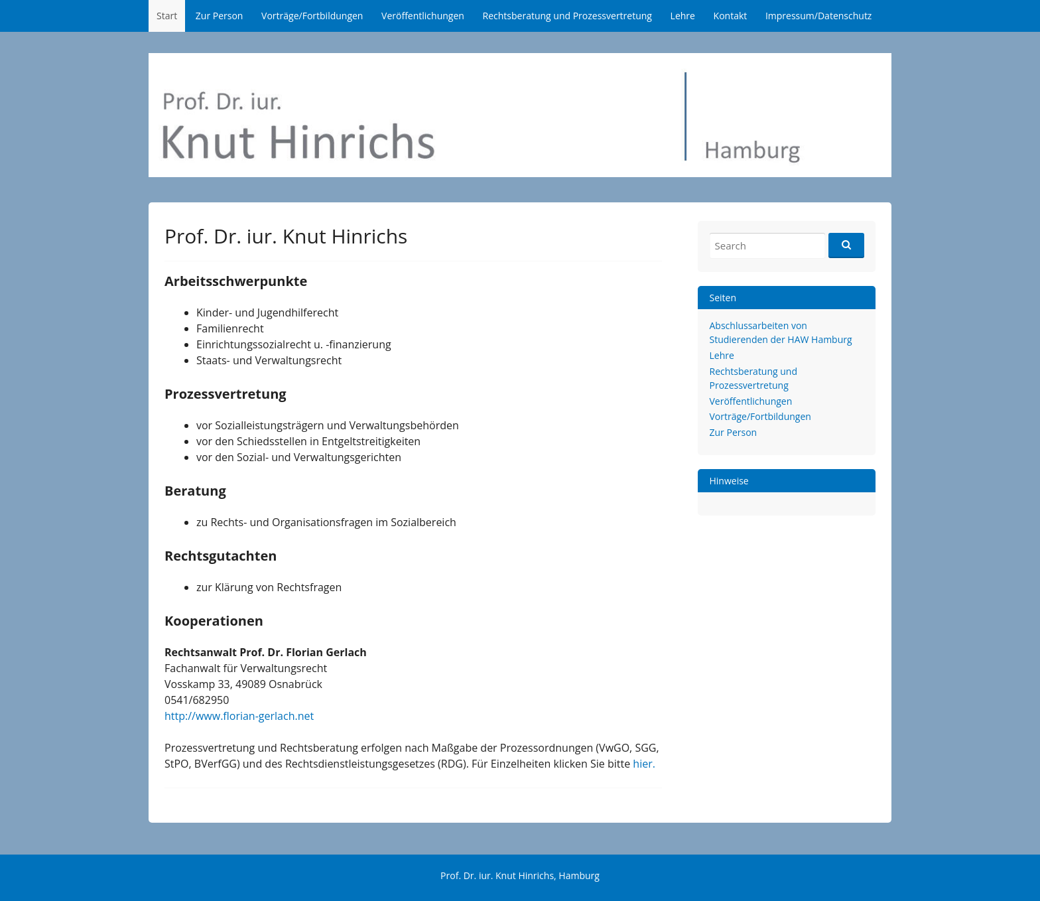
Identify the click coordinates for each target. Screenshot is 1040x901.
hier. (644, 763)
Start (167, 15)
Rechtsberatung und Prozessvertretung (567, 15)
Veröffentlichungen (422, 15)
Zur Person (219, 15)
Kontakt (731, 15)
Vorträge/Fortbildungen (312, 15)
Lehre (683, 15)
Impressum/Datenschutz (818, 15)
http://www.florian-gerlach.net (239, 716)
